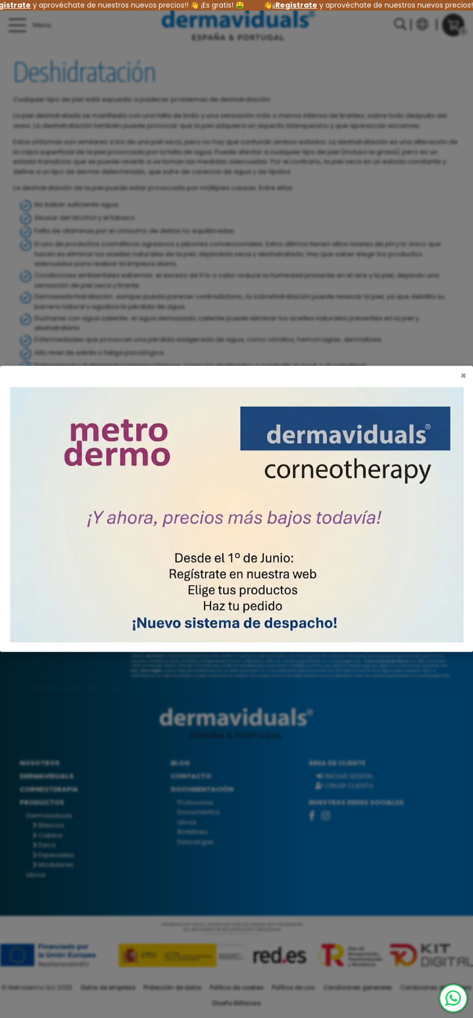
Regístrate (300, 5)
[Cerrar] (463, 376)
